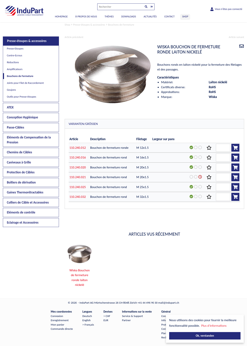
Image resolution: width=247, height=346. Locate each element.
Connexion (57, 316)
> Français (88, 324)
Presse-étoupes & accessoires (27, 41)
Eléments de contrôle (21, 212)
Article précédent (74, 37)
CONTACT (169, 16)
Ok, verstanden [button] (205, 335)
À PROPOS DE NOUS (86, 16)
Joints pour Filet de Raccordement (25, 83)
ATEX (10, 107)
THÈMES (109, 16)
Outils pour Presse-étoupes (21, 96)
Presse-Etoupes (15, 48)
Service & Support (132, 316)
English (86, 320)
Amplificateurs (15, 69)
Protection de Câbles (21, 172)
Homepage (61, 16)
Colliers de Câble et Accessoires (28, 202)
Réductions (13, 62)
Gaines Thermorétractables (25, 192)
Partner (126, 320)
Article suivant (236, 37)
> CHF (107, 316)
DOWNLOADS (128, 16)
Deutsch (87, 316)
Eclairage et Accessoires (23, 223)
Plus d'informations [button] (214, 326)
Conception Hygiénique (22, 117)
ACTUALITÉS (150, 16)
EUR (106, 320)
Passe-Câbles (15, 127)
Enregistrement (60, 320)
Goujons (11, 89)
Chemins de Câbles (19, 152)
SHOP (185, 16)
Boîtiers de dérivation (21, 182)
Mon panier (57, 324)
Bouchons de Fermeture (20, 76)
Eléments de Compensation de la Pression (29, 139)
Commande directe (62, 329)
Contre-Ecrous (14, 55)
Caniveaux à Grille (19, 162)
